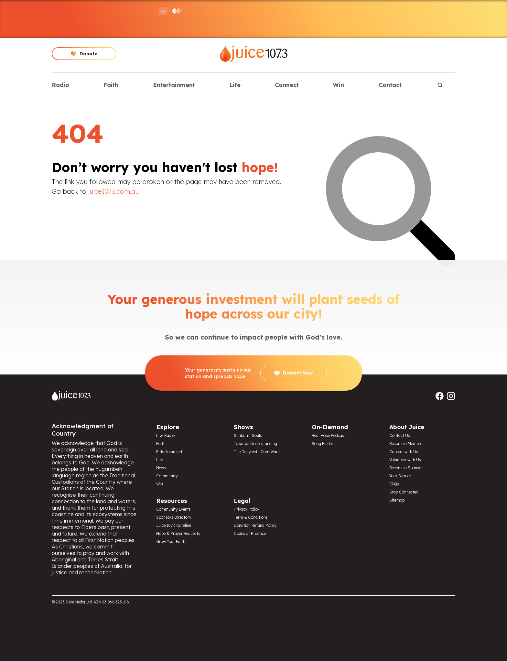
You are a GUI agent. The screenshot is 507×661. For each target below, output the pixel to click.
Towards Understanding (255, 443)
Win (338, 85)
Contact (390, 85)
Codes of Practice (250, 533)
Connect (287, 85)
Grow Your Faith (170, 541)
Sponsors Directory (173, 517)
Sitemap (397, 500)
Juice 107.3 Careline (173, 525)
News (161, 467)
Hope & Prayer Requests (178, 533)
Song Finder (322, 443)
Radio (60, 85)
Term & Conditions (251, 517)
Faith (110, 85)
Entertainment (174, 85)
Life (235, 85)
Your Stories (400, 475)
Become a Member (405, 443)
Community (167, 475)
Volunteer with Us (405, 459)
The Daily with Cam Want (257, 451)
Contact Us (399, 435)
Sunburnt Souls (248, 435)
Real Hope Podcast (329, 435)
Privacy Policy (246, 509)
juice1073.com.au (113, 191)
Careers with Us (403, 451)
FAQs (394, 484)
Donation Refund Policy (255, 525)
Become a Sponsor (406, 467)
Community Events (173, 509)
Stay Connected (403, 492)
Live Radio (165, 435)
